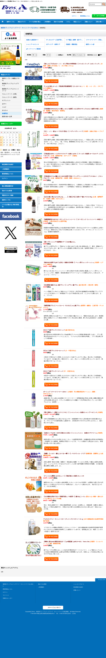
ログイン (74, 16)
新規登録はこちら (85, 16)
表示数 (29, 55)
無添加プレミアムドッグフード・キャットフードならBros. (18, 585)
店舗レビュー (77, 590)
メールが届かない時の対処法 (10, 205)
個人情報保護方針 (7, 186)
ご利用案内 (5, 169)
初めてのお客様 (7, 190)
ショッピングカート (78, 584)
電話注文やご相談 (7, 195)
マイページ (6, 595)
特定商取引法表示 (7, 164)
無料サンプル (6, 200)
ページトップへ (101, 579)
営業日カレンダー (7, 598)
